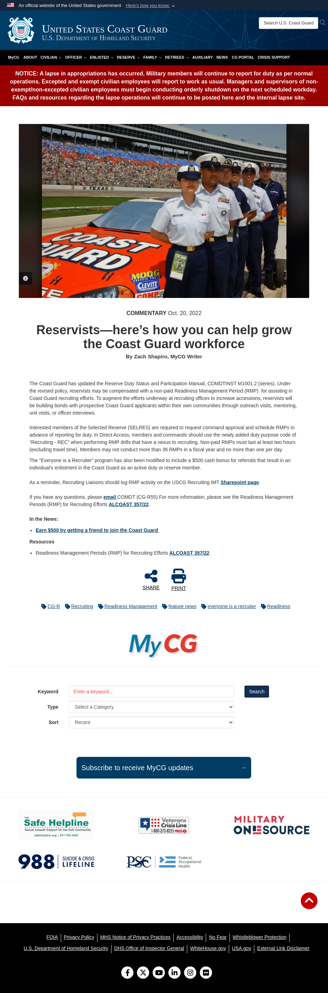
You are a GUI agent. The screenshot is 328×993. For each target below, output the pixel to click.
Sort (53, 722)
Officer (75, 57)
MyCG (13, 57)
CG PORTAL (243, 57)
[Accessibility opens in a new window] (189, 937)
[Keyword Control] (151, 692)
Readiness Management (126, 606)
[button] (151, 5)
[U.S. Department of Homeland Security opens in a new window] (66, 948)
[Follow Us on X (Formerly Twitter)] (143, 973)
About (30, 57)
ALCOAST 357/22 (128, 504)
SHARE (151, 579)
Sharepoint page (240, 482)
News (222, 57)
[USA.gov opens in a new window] (241, 948)
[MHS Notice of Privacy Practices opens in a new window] (135, 937)
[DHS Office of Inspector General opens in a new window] (149, 948)
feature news (177, 606)
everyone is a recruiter (227, 606)
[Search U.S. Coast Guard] (288, 23)
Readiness (273, 606)
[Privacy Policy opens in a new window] (79, 937)
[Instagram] (190, 973)
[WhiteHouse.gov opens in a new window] (208, 948)
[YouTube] (159, 973)
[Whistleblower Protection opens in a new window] (259, 937)
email (110, 497)
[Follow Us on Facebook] (127, 973)
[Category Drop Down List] (151, 707)
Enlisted (101, 57)
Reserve (128, 57)
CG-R (49, 606)
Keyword (48, 691)
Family (152, 57)
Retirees (177, 57)
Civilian (51, 57)
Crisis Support (273, 57)
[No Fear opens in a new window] (218, 937)
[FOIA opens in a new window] (52, 937)
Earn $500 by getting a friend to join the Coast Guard (97, 530)
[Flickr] (206, 973)
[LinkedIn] (174, 973)
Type (53, 707)
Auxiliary (202, 57)
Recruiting (77, 606)
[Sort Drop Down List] (151, 722)
